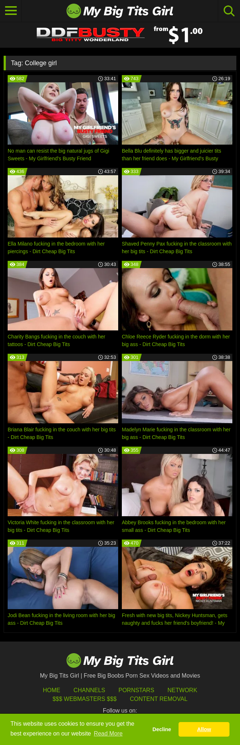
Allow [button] (204, 729)
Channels (89, 690)
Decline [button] (161, 729)
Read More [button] (108, 733)
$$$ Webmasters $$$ (84, 699)
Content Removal (159, 699)
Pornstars (136, 690)
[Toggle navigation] (11, 11)
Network (182, 690)
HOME (51, 690)
